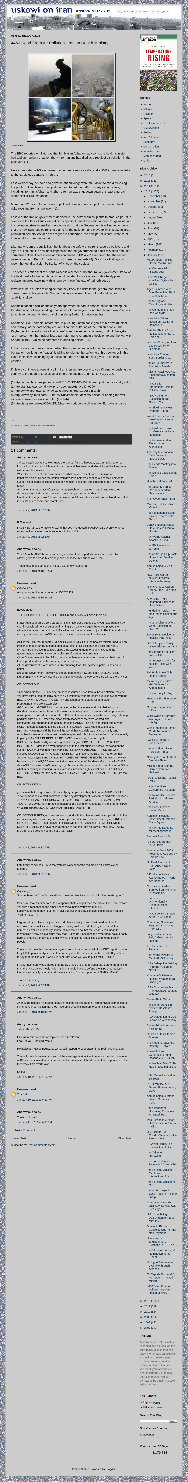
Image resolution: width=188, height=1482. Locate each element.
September (155, 212)
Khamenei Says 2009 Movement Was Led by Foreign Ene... (162, 853)
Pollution (61, 441)
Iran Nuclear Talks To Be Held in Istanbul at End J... (161, 1066)
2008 (147, 1322)
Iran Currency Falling (159, 693)
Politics (147, 132)
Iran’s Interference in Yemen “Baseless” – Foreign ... (160, 1008)
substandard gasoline (79, 441)
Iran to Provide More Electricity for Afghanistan (159, 443)
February (153, 249)
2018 (147, 175)
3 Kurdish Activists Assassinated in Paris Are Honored (161, 877)
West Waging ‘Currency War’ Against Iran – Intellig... (161, 719)
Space (147, 118)
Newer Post (19, 1138)
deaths (24, 441)
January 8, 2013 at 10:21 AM (34, 570)
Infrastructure (151, 151)
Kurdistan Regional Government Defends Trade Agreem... (161, 819)
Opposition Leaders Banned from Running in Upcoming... (161, 889)
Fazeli (33, 441)
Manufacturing (152, 155)
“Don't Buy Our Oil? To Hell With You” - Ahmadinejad (160, 684)
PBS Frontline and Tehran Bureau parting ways (161, 1087)
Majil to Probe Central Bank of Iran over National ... (160, 769)
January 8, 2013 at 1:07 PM (33, 847)
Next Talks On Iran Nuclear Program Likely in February (159, 578)
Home (72, 1138)
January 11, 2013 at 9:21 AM (34, 1122)
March (152, 244)
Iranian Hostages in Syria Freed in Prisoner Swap (162, 1194)
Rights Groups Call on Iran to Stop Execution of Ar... (161, 590)
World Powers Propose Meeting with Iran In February (161, 419)
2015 (147, 180)
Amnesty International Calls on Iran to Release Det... (160, 455)
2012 (147, 1300)
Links (146, 160)
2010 (147, 1311)
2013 (147, 191)
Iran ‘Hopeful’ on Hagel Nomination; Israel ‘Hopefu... (161, 1253)
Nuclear (148, 113)
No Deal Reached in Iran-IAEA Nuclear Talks (159, 865)
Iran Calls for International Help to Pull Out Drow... (160, 387)
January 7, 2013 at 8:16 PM (33, 510)
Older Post (124, 1138)
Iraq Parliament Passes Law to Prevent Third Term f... (161, 516)
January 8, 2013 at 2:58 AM (33, 536)
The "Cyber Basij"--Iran (161, 498)
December (154, 196)
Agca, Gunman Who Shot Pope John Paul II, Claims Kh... (161, 292)
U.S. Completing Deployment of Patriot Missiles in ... (161, 1218)
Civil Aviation (151, 127)
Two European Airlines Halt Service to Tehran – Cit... (161, 1123)
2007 (147, 1327)
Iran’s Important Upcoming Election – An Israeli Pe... (160, 1111)
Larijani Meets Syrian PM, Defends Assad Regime (160, 937)
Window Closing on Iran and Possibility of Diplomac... (161, 345)
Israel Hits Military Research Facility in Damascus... (160, 321)
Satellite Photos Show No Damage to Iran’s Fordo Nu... (160, 333)
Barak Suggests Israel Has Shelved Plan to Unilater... (160, 528)
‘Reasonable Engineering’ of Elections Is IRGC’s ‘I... (162, 1241)
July (150, 222)
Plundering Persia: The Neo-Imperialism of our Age (162, 614)
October (153, 206)
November (154, 201)
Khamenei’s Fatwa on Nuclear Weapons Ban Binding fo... (161, 979)
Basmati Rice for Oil (159, 836)
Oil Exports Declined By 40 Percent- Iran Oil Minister (161, 1277)
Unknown (23, 583)
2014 (147, 186)
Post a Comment (24, 1130)
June (151, 228)
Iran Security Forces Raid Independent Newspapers (159, 490)
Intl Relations (151, 137)
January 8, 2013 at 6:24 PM (33, 985)
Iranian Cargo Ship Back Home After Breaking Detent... (162, 557)
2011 (147, 1306)
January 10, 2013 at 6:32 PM (34, 1099)
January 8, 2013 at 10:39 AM (34, 597)
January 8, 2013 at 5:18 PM (33, 874)
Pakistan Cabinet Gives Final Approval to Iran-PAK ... (161, 375)
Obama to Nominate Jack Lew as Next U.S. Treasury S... (161, 1206)
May (150, 233)
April (151, 238)
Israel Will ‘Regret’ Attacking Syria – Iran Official (161, 280)
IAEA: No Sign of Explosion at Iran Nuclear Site (158, 399)
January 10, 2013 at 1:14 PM (34, 1076)
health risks (43, 441)
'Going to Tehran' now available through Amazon (160, 1265)
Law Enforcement (154, 123)
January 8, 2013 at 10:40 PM (34, 1011)
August (152, 217)
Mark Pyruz (153, 1402)
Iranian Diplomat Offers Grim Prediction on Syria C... (161, 626)
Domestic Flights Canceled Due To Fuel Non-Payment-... (161, 1229)
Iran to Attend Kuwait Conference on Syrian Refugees (161, 431)
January (153, 255)
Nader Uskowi (154, 1407)
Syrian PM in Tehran (159, 999)
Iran (53, 441)
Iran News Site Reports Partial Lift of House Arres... (161, 798)
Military (147, 109)
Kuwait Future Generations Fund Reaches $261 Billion (161, 1054)
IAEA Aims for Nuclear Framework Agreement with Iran (162, 991)
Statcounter (147, 1434)
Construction (151, 146)
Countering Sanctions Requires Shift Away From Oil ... (160, 925)
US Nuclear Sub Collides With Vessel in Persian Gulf (162, 1135)
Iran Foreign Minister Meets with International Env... (159, 1173)
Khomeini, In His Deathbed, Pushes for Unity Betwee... (161, 602)
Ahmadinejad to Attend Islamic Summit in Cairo (160, 1099)
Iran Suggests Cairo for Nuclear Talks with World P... (161, 664)
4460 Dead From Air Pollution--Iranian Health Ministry (159, 1289)
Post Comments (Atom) (42, 1144)
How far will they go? (159, 481)
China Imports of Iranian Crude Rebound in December (161, 731)
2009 (147, 1317)
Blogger (110, 1469)
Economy (149, 141)
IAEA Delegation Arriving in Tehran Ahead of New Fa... (162, 967)
